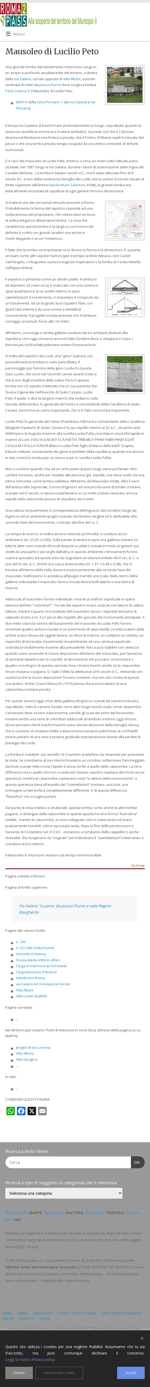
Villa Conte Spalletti (31, 996)
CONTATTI (26, 1318)
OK (135, 1162)
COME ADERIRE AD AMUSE (104, 1267)
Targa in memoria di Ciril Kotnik (41, 965)
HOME (7, 1313)
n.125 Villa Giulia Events (35, 947)
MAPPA (21, 102)
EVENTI (22, 1313)
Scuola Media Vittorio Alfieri (38, 960)
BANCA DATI (42, 1313)
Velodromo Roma (30, 977)
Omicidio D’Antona (31, 953)
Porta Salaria (15, 90)
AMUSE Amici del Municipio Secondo (40, 1267)
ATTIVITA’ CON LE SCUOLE (76, 1313)
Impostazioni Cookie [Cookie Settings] (59, 1372)
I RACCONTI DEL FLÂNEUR (121, 1313)
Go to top (138, 865)
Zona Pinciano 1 (50, 102)
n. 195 (21, 941)
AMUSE (8, 1318)
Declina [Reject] (19, 1372)
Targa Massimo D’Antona (36, 972)
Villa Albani (72, 78)
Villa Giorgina (26, 1059)
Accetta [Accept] (130, 1372)
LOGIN (45, 1318)
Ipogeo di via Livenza (33, 1047)
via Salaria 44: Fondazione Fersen (43, 984)
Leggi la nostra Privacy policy (30, 1359)
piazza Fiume (50, 84)
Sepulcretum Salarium (66, 184)
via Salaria (22, 78)
